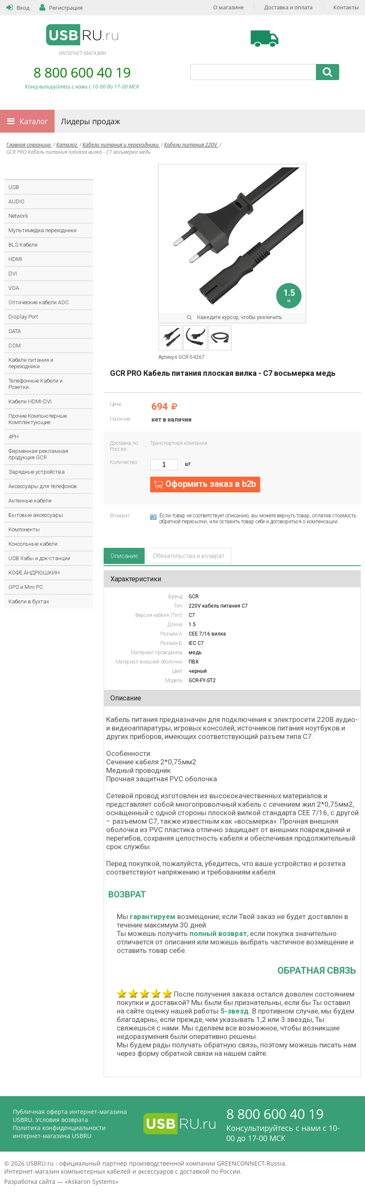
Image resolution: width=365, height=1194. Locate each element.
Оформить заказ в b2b (210, 484)
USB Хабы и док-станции (39, 558)
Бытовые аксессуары (35, 515)
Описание (124, 556)
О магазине (228, 7)
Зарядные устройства (36, 472)
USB (13, 187)
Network (18, 216)
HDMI (15, 259)
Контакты (346, 7)
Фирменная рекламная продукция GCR (38, 454)
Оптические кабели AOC (38, 302)
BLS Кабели (23, 245)
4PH (13, 436)
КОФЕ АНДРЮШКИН (34, 572)
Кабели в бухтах (28, 601)
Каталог (33, 121)
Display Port (23, 317)
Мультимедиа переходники (42, 230)
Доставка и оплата (288, 7)
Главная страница (29, 144)
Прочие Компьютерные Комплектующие (37, 419)
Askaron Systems (91, 1181)
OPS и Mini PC (25, 587)
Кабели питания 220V (191, 144)
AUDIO (16, 201)
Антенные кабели (30, 500)
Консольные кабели (33, 544)
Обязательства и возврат (189, 556)
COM (14, 345)
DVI (12, 273)
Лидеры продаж (90, 121)
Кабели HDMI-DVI (30, 401)
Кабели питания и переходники (121, 144)
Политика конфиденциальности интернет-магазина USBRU (59, 1132)
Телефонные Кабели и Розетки (35, 384)
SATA (14, 331)
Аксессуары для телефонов (42, 486)
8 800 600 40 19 (82, 72)
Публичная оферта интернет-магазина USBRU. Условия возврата (70, 1116)
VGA (13, 288)
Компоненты (24, 529)
